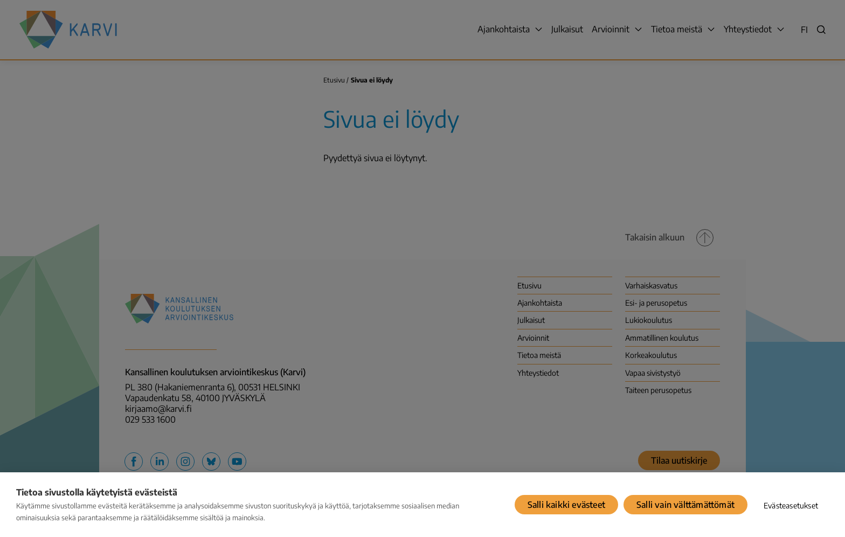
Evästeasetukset (791, 505)
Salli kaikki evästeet (566, 504)
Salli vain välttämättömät (685, 504)
